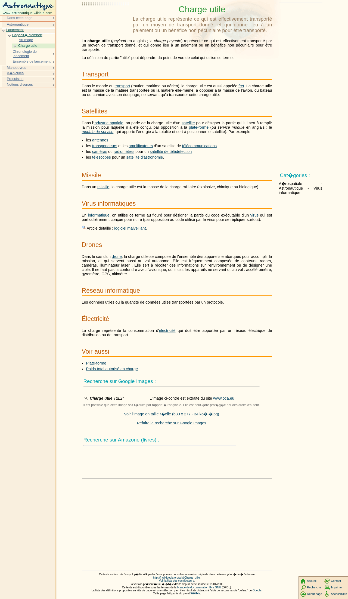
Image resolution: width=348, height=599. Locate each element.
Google (257, 590)
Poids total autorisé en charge (112, 369)
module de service (98, 131)
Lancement (15, 30)
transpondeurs (104, 146)
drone (117, 256)
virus (254, 215)
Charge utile (27, 46)
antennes (100, 140)
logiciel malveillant (130, 228)
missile (103, 187)
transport (122, 86)
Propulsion (15, 79)
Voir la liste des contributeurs (176, 580)
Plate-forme (96, 363)
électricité (167, 330)
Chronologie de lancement (25, 54)
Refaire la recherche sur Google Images (171, 423)
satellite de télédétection (171, 151)
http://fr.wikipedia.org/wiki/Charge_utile (176, 577)
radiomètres (124, 151)
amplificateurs (141, 146)
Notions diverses (20, 84)
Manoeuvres (16, 68)
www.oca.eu (223, 398)
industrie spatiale (108, 123)
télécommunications (199, 146)
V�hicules (15, 73)
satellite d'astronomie (144, 157)
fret (241, 86)
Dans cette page (19, 18)
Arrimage (26, 40)
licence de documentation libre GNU (199, 587)
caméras (99, 151)
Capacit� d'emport (27, 35)
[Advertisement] (106, 17)
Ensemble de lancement (32, 61)
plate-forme (199, 127)
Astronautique (18, 24)
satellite (188, 123)
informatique (99, 215)
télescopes (101, 157)
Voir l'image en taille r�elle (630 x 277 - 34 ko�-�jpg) (171, 414)
